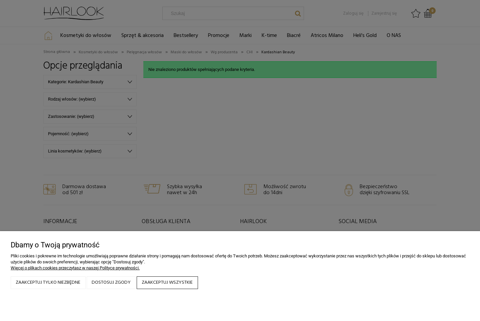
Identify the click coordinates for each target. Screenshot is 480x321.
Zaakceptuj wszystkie (167, 282)
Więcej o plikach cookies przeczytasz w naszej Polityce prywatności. (75, 267)
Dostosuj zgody (111, 282)
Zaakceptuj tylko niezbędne (48, 282)
